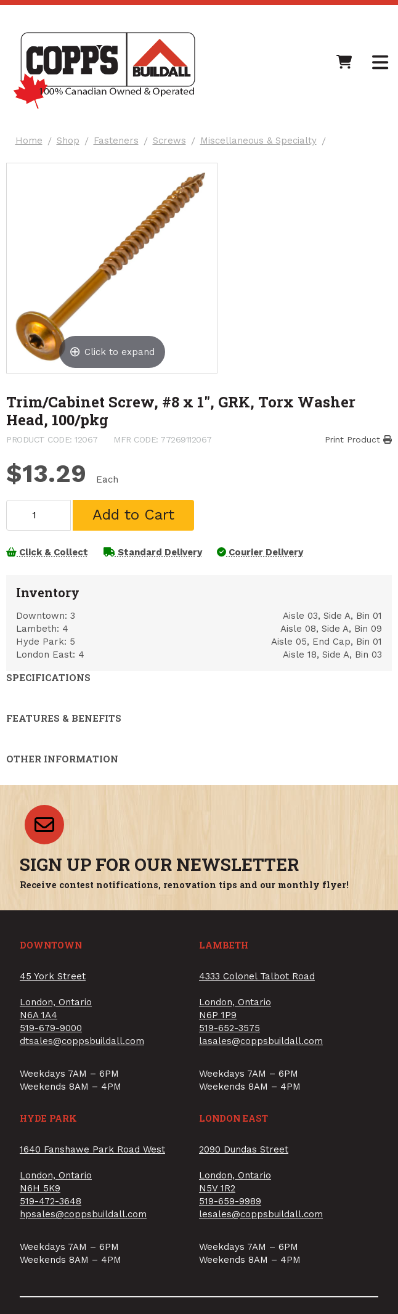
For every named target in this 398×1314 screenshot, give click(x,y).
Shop (72, 146)
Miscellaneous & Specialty (263, 146)
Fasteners (120, 146)
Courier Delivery (273, 573)
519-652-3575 (229, 1054)
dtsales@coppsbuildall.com (82, 1067)
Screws (173, 146)
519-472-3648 (50, 1228)
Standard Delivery (161, 573)
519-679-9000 (51, 1054)
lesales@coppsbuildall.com (261, 1241)
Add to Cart (137, 535)
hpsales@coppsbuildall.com (83, 1241)
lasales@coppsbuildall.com (261, 1067)
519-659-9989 (230, 1228)
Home (33, 146)
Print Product (354, 453)
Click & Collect (51, 573)
